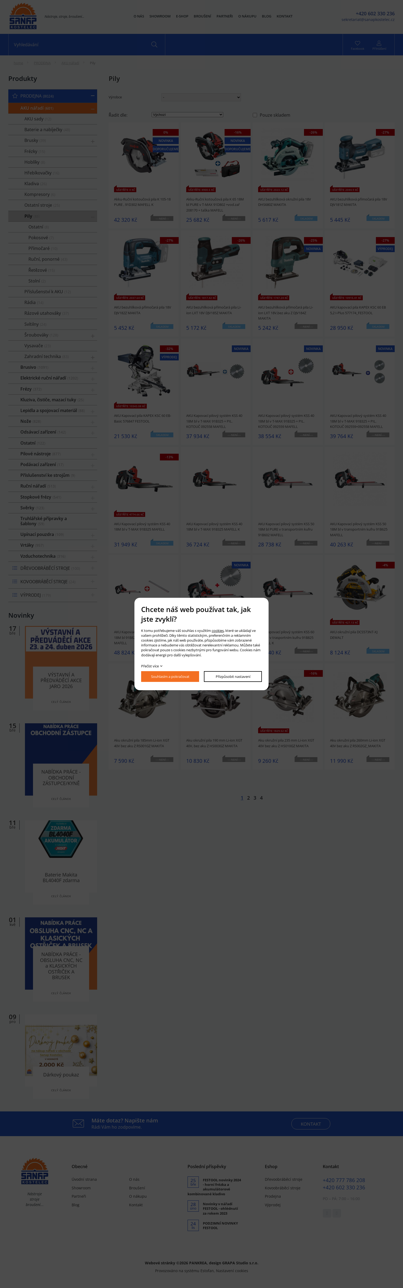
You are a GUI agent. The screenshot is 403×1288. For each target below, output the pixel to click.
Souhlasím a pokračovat (170, 676)
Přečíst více (150, 666)
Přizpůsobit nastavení (233, 676)
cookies (218, 630)
